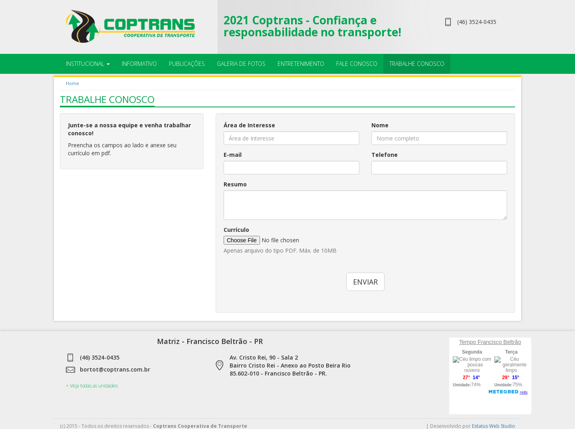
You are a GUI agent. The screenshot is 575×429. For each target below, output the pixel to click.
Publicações (187, 63)
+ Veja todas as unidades (92, 385)
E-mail (233, 154)
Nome (380, 125)
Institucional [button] (88, 63)
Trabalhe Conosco (416, 63)
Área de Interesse (249, 125)
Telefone (384, 154)
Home (72, 83)
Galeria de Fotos (241, 63)
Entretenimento (301, 63)
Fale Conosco (356, 63)
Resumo (235, 184)
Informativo (139, 63)
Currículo (236, 229)
